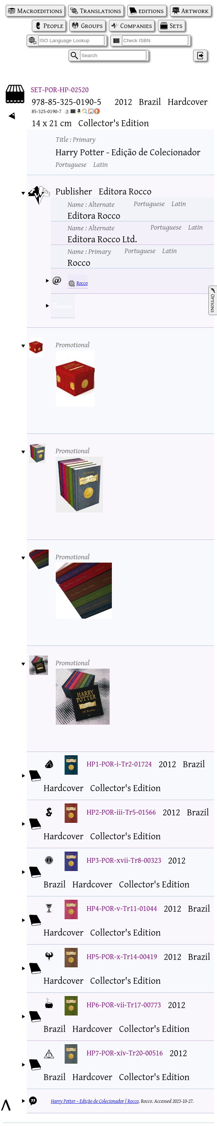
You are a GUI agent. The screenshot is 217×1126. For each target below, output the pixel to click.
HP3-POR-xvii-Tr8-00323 (124, 860)
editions (151, 11)
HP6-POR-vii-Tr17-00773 (124, 1004)
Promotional (73, 344)
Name (91, 204)
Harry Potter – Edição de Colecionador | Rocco (95, 1101)
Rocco (82, 283)
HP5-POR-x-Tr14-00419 (122, 956)
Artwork (195, 11)
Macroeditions (39, 11)
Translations (100, 11)
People (53, 26)
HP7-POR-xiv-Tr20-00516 (125, 1052)
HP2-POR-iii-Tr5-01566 (121, 811)
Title (76, 139)
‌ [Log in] (200, 55)
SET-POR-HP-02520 (60, 89)
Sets (175, 26)
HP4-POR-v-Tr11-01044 (122, 908)
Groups (92, 26)
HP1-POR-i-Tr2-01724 (119, 763)
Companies (136, 26)
